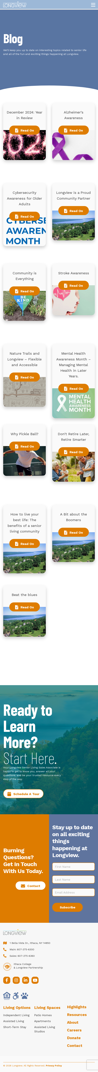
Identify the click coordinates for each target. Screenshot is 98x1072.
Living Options (17, 1007)
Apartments (42, 1021)
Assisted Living (13, 1021)
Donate (74, 1038)
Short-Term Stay (14, 1027)
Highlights (76, 1007)
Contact (74, 1045)
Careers (74, 1030)
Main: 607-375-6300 (22, 949)
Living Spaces (47, 1007)
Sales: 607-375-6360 (22, 955)
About (72, 1022)
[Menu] (93, 5)
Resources (77, 1014)
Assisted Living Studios (44, 1029)
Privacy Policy (54, 1065)
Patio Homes (43, 1015)
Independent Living (16, 1015)
